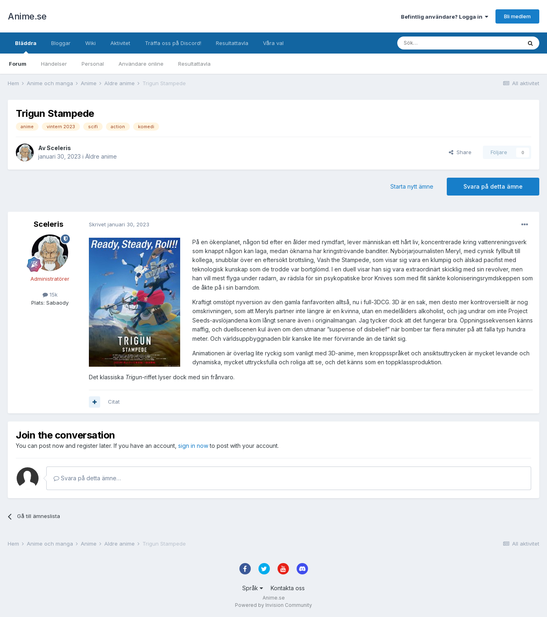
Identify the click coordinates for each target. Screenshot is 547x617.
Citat (114, 401)
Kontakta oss (288, 588)
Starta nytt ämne (411, 186)
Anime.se (27, 16)
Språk (252, 588)
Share (460, 152)
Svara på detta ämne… (87, 478)
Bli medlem (517, 16)
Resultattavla (194, 63)
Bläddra (26, 47)
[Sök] (437, 43)
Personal (93, 63)
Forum (17, 63)
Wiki (90, 43)
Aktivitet (120, 43)
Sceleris (59, 147)
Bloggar (61, 43)
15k (50, 294)
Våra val (273, 43)
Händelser (54, 63)
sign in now (193, 445)
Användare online (141, 63)
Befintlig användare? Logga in (444, 16)
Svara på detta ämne (493, 186)
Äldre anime (101, 156)
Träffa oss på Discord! (173, 43)
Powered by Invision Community (273, 605)
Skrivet (119, 224)
